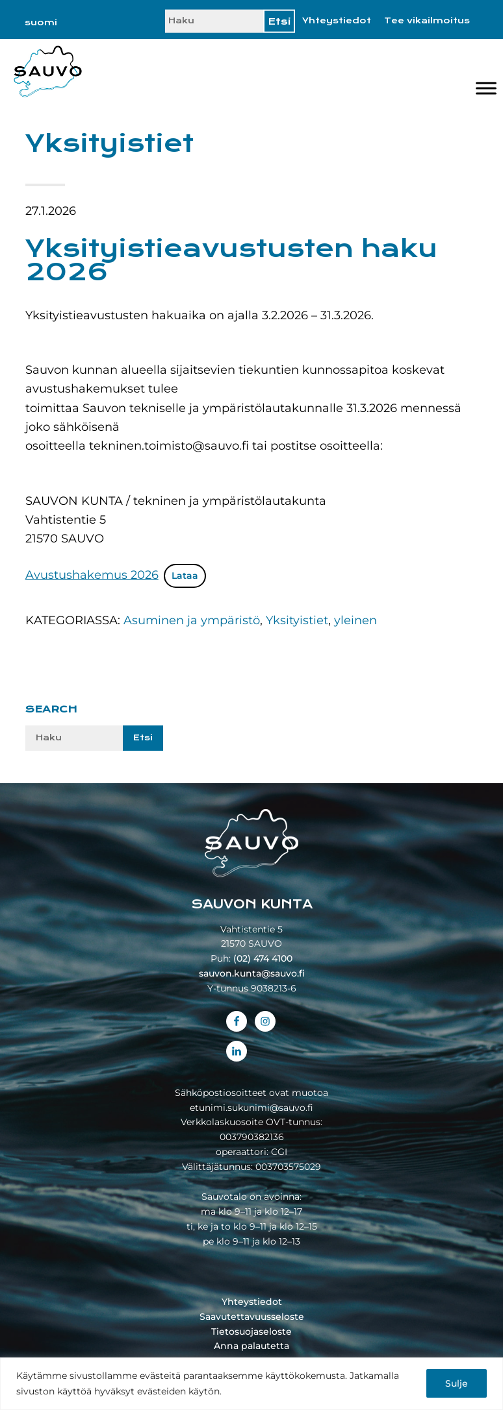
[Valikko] (486, 88)
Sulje (456, 1383)
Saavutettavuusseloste (252, 1316)
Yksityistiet (297, 620)
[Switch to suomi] (41, 22)
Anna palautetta (251, 1346)
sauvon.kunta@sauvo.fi (252, 973)
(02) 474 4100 (262, 958)
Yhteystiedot (336, 21)
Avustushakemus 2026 (92, 575)
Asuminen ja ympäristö (191, 620)
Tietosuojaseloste (251, 1331)
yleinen (355, 620)
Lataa (185, 575)
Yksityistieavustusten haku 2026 (231, 260)
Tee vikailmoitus (427, 21)
